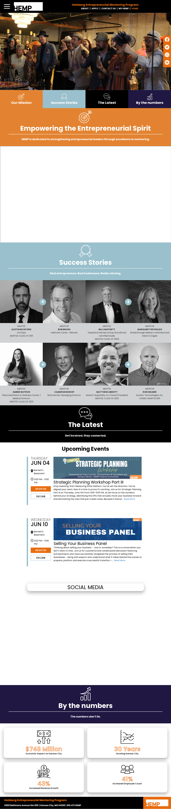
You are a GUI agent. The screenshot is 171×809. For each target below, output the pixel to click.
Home (135, 8)
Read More (129, 499)
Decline (40, 496)
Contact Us (108, 8)
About (85, 8)
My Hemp (124, 8)
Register (40, 489)
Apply (95, 8)
